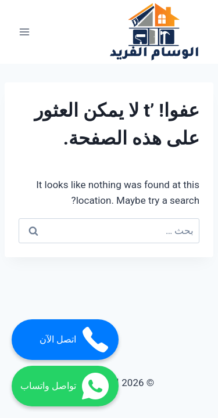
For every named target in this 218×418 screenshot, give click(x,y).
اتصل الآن (75, 339)
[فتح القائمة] (24, 32)
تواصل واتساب (65, 386)
